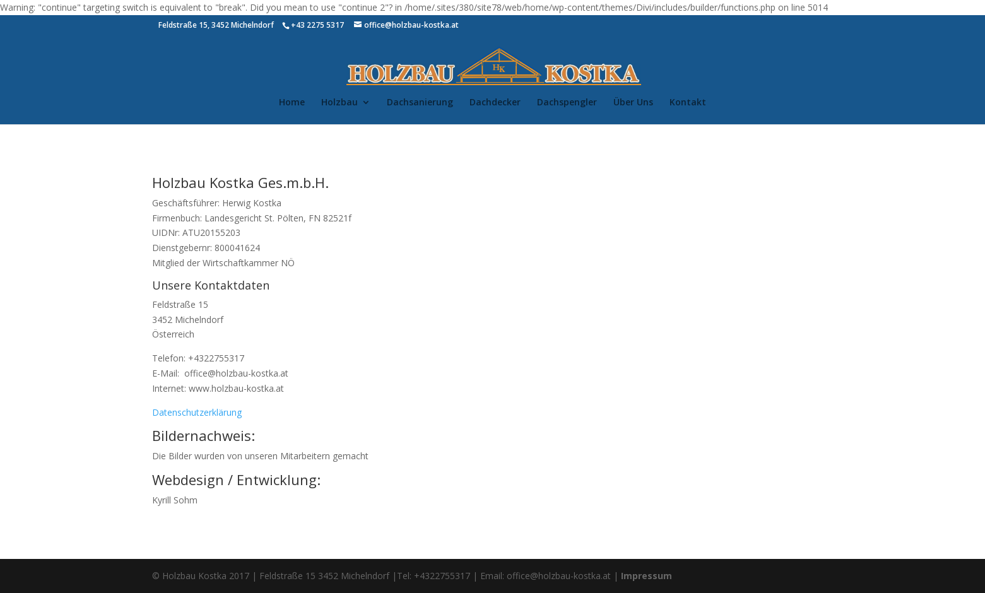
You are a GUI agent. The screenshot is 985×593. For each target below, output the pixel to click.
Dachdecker (495, 103)
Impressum (646, 576)
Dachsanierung (420, 103)
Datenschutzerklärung (197, 412)
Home (292, 103)
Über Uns (633, 103)
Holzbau (339, 103)
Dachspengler (567, 103)
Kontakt (687, 103)
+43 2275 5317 (317, 25)
